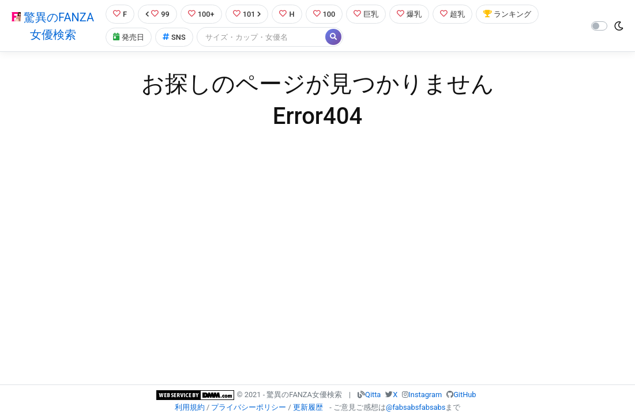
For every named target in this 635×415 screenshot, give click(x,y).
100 (324, 14)
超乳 (452, 14)
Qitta (373, 394)
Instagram (425, 394)
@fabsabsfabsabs (415, 407)
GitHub (464, 394)
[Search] (261, 37)
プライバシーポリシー (248, 407)
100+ (201, 14)
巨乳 (366, 14)
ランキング (507, 14)
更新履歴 (308, 407)
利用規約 (190, 407)
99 (157, 14)
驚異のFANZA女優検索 (53, 26)
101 (247, 14)
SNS (174, 37)
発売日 (128, 37)
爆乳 (409, 14)
